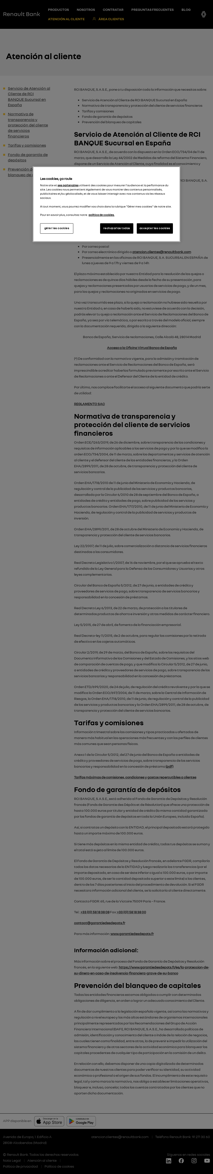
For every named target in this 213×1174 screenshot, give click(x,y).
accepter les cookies (154, 228)
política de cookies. (101, 215)
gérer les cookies (56, 228)
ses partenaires (68, 185)
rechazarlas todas (116, 228)
